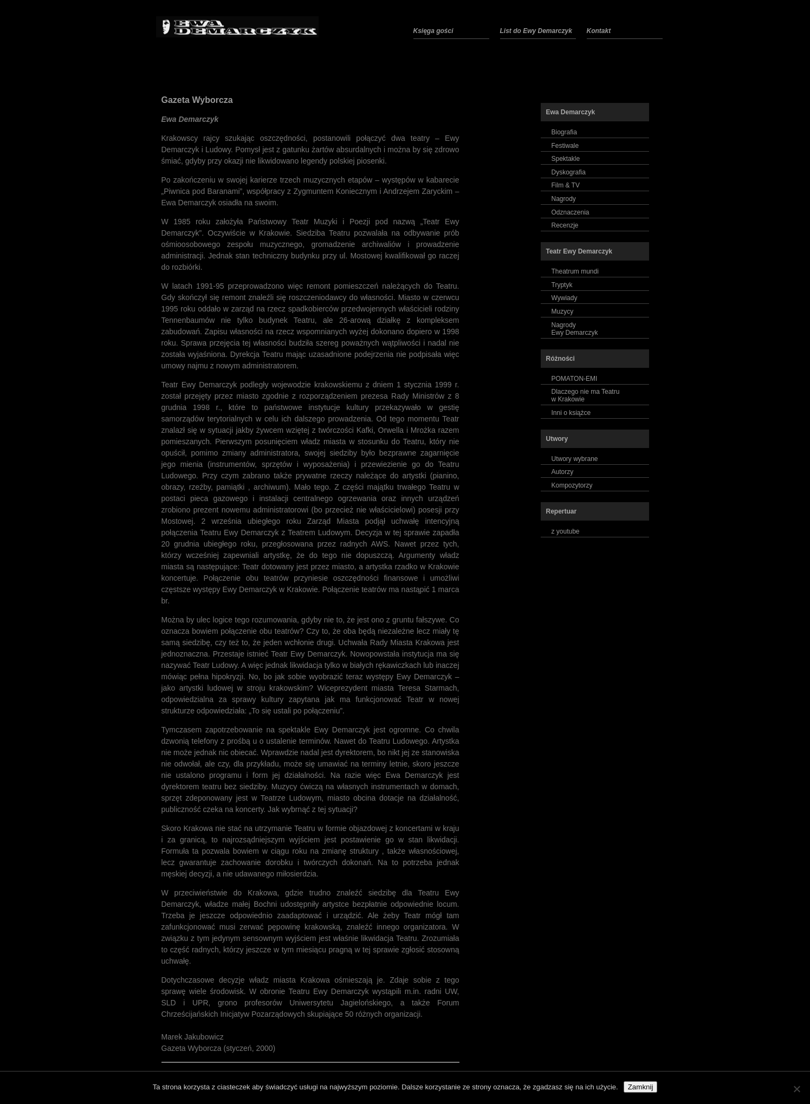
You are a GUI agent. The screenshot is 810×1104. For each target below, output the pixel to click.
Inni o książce (571, 413)
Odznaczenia (570, 212)
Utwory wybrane (575, 459)
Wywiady (565, 298)
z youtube (566, 531)
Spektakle (566, 159)
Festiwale (565, 146)
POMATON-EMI (575, 378)
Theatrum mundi (575, 271)
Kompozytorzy (572, 485)
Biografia (564, 132)
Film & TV (566, 185)
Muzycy (563, 311)
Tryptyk (562, 285)
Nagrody (564, 199)
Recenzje (565, 225)
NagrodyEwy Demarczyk (575, 328)
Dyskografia (569, 172)
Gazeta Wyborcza (197, 100)
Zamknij (640, 1087)
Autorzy (563, 472)
